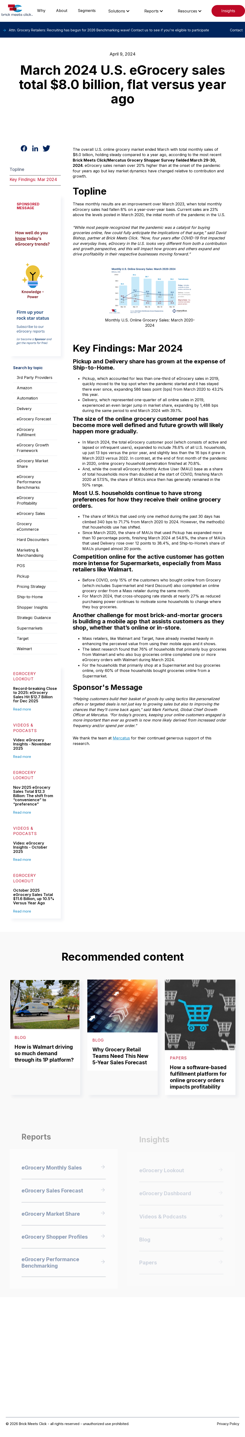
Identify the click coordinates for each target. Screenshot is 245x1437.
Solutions (116, 11)
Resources (187, 11)
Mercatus (121, 738)
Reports (151, 11)
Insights (228, 10)
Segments (87, 10)
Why (41, 10)
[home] (17, 11)
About (61, 10)
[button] (119, 11)
